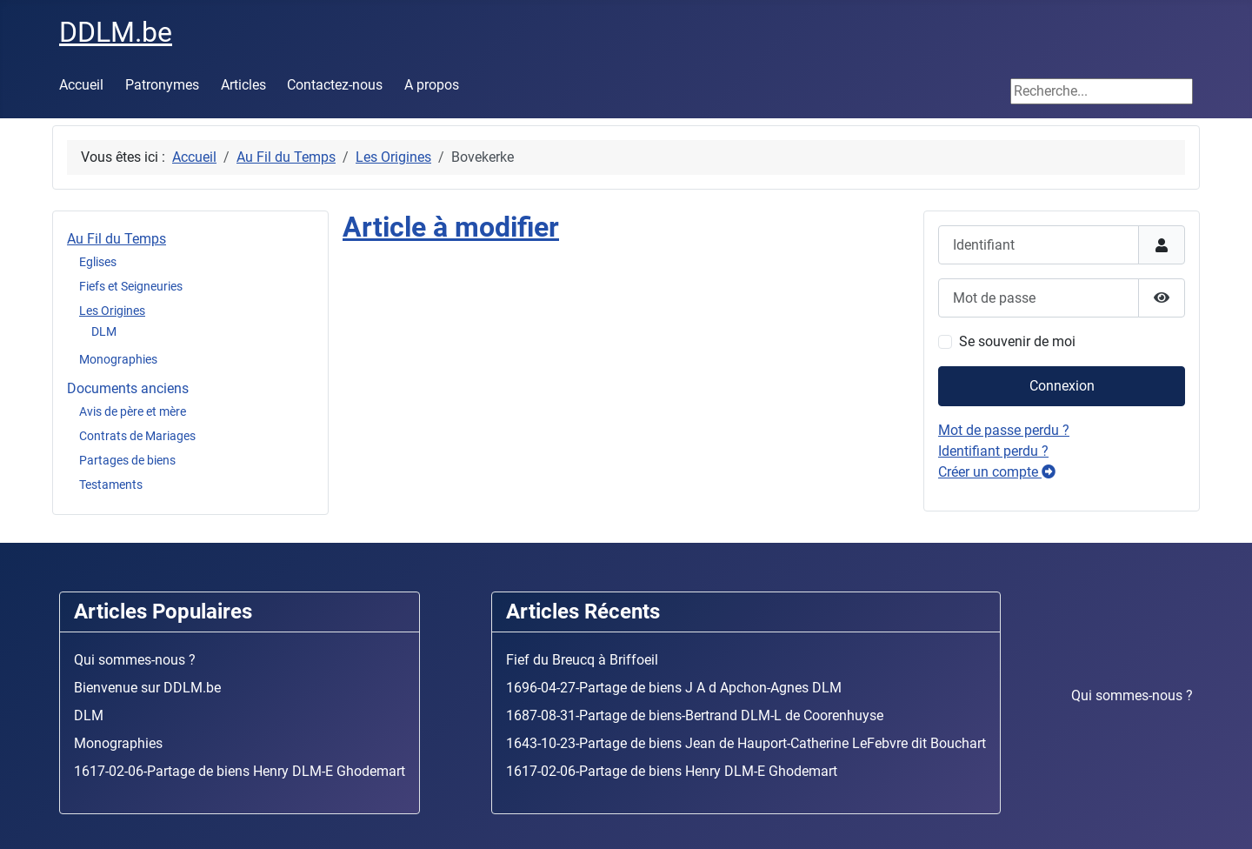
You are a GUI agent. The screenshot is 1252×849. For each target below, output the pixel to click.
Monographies (118, 359)
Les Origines (112, 311)
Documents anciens (128, 388)
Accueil (81, 85)
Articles (243, 85)
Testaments (111, 484)
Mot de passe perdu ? (1003, 430)
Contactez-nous (335, 85)
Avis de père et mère (132, 411)
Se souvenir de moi (1017, 341)
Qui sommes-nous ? (1132, 695)
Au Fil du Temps (116, 239)
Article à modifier (451, 227)
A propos (431, 85)
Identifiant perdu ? (993, 451)
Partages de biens (127, 460)
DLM (104, 331)
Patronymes (162, 85)
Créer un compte (997, 472)
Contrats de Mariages (137, 436)
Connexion (1062, 386)
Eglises (98, 262)
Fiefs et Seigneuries (131, 286)
